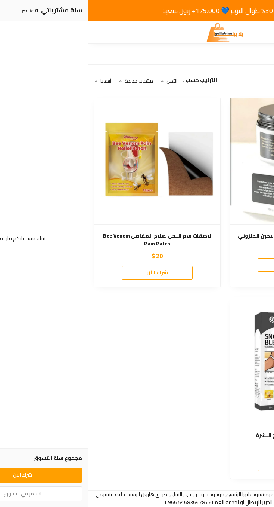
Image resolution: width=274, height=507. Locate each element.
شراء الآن (205, 264)
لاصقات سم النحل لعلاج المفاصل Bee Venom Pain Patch (69, 240)
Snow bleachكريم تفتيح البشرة (205, 435)
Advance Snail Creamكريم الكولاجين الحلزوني (205, 236)
